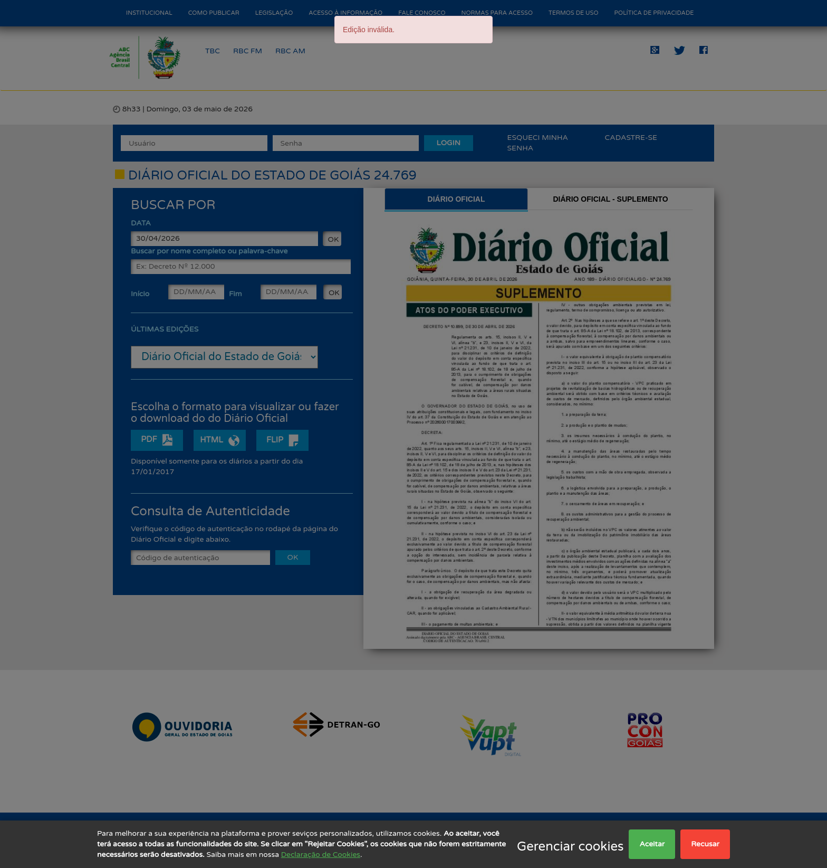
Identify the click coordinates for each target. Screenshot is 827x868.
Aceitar (652, 843)
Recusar (705, 843)
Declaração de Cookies (320, 854)
